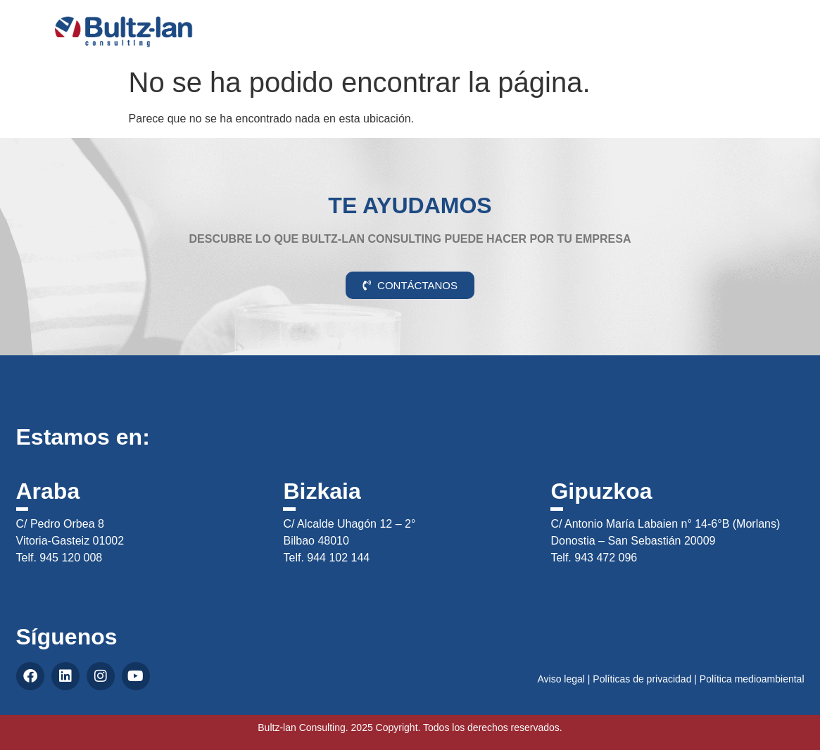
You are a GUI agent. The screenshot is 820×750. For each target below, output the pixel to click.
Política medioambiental (752, 679)
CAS (766, 23)
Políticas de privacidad (642, 679)
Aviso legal (560, 679)
